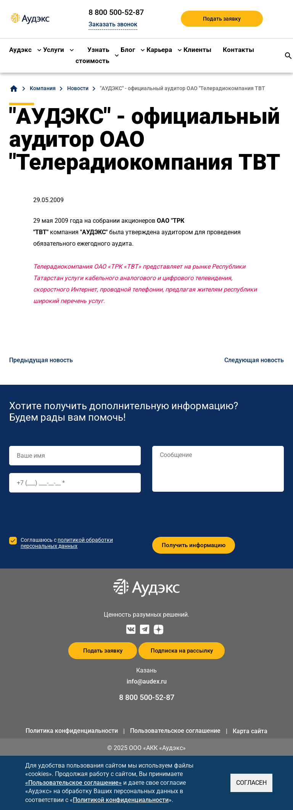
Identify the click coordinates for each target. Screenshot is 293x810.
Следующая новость (254, 360)
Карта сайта (250, 731)
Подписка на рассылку (182, 650)
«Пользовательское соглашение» (73, 782)
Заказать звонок (113, 24)
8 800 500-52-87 (116, 12)
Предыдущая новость (41, 360)
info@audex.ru (147, 681)
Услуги (53, 49)
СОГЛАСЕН (251, 782)
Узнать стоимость (92, 55)
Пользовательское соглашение (175, 730)
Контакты (238, 49)
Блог (128, 49)
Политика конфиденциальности (72, 730)
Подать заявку (222, 19)
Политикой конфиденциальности (121, 800)
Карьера (159, 49)
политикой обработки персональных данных (67, 543)
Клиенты (197, 49)
